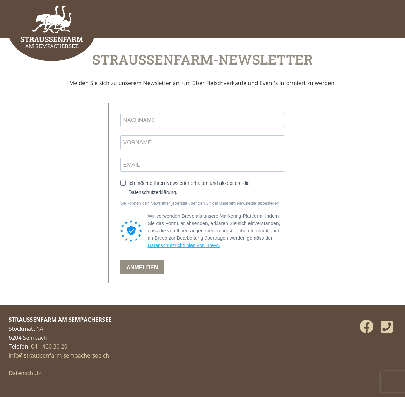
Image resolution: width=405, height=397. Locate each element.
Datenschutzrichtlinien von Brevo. (184, 245)
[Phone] (387, 326)
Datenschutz (25, 373)
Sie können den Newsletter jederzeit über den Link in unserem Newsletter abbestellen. (200, 203)
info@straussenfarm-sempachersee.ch (59, 355)
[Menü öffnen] (389, 15)
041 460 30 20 (49, 346)
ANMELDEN (142, 267)
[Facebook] (367, 326)
